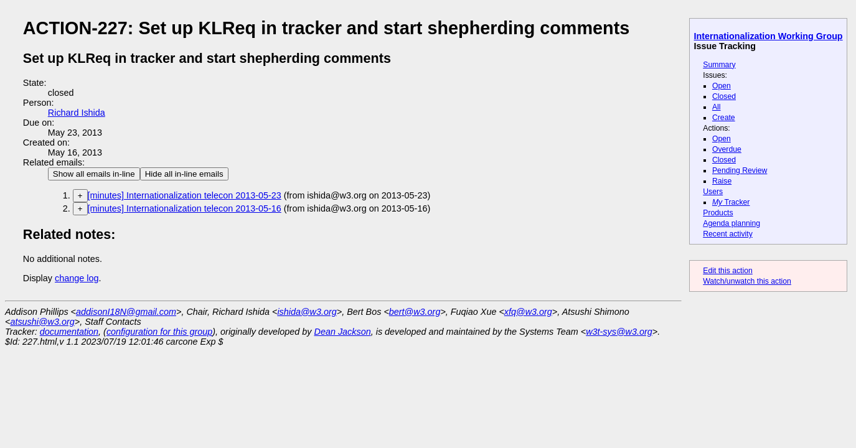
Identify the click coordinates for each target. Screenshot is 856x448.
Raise (721, 181)
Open (721, 86)
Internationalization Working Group (768, 36)
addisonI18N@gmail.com (126, 312)
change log (76, 278)
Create (723, 117)
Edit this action (728, 270)
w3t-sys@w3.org (619, 332)
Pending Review (739, 170)
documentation (69, 332)
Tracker (731, 202)
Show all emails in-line (94, 174)
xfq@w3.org (528, 312)
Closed (724, 96)
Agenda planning (731, 223)
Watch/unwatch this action (747, 281)
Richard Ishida (76, 113)
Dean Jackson (342, 332)
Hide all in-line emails (184, 174)
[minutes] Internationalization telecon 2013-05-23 (184, 195)
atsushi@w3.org (42, 322)
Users (713, 191)
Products (718, 212)
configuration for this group (159, 332)
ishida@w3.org (306, 312)
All (716, 107)
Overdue (726, 149)
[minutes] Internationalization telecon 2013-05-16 (184, 208)
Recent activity (728, 234)
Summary (719, 64)
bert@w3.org (415, 312)
